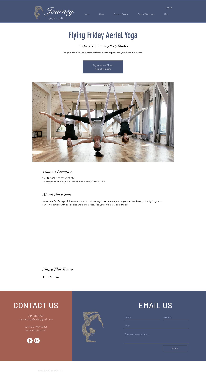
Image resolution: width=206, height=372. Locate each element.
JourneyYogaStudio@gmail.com (36, 319)
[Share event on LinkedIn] (57, 277)
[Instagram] (37, 340)
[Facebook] (30, 340)
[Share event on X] (50, 277)
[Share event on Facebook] (43, 277)
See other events (103, 68)
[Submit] (175, 348)
